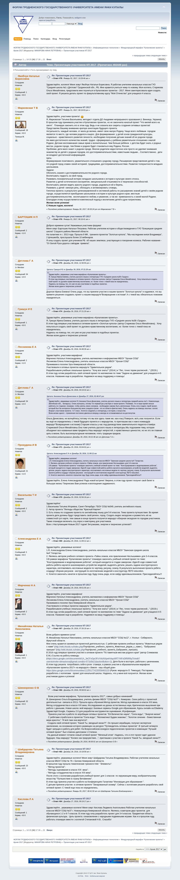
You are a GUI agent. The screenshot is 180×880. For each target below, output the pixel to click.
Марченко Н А (26, 585)
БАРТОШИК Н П (28, 216)
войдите (78, 18)
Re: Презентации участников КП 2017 (71, 75)
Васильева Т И (27, 494)
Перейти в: (140, 849)
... (25, 59)
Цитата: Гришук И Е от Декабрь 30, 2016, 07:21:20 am (69, 269)
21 (44, 59)
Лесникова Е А (27, 346)
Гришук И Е (25, 309)
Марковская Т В (28, 107)
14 (28, 59)
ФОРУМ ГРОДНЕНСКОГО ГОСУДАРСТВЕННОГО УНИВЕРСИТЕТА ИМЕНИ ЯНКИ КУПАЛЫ (67, 7)
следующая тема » (159, 55)
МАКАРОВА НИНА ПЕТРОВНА (48, 51)
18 (39, 59)
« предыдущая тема (141, 55)
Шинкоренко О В (28, 687)
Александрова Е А (29, 538)
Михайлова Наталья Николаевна (29, 627)
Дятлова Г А (25, 260)
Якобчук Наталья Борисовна (27, 77)
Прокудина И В (27, 444)
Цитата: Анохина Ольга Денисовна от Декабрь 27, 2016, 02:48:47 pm (75, 396)
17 (37, 59)
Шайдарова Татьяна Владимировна (29, 751)
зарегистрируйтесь (47, 20)
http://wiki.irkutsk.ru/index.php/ (69, 646)
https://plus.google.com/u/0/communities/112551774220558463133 (78, 670)
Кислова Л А (26, 799)
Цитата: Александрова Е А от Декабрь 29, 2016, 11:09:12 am (72, 453)
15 (30, 59)
